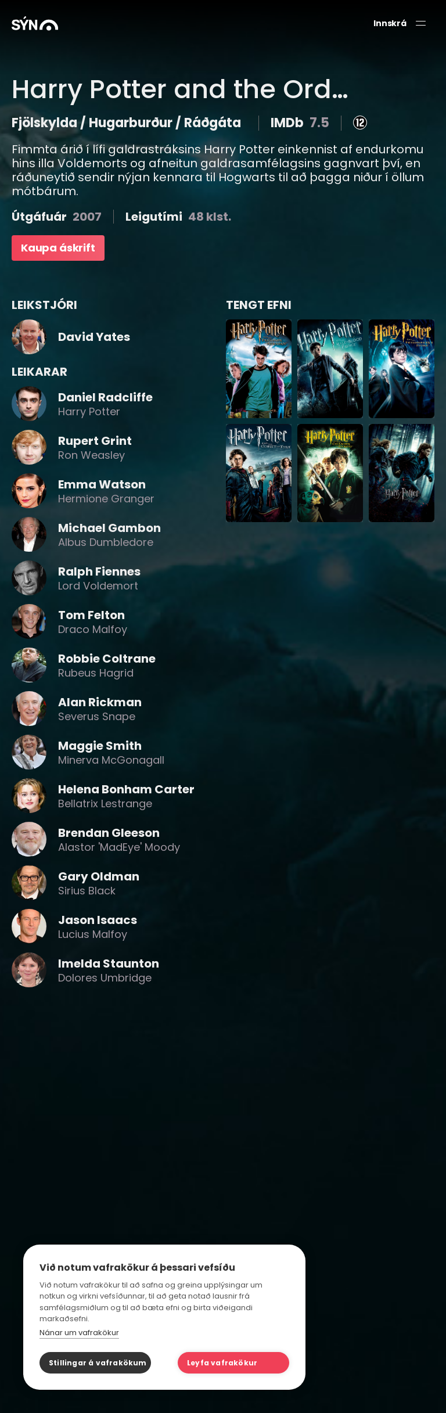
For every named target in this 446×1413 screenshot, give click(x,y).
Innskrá (390, 23)
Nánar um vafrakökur (79, 1332)
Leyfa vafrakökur (222, 1363)
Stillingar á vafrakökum (98, 1363)
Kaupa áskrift (58, 247)
